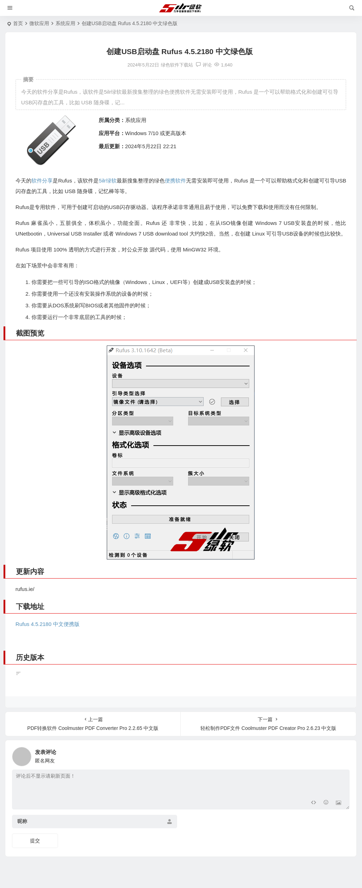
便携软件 (175, 181)
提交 (35, 840)
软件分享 (42, 181)
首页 (18, 23)
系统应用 (65, 23)
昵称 (22, 821)
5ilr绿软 (108, 181)
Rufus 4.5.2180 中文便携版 (48, 624)
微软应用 (39, 23)
